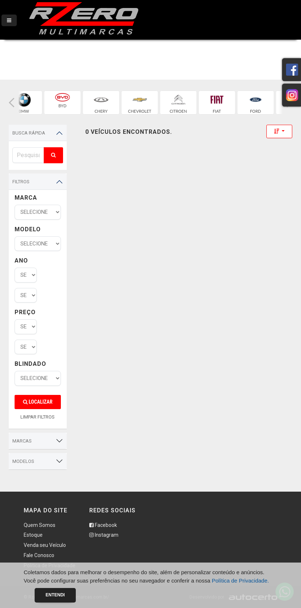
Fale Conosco (39, 555)
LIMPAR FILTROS (37, 417)
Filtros (21, 181)
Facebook (103, 525)
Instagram (103, 535)
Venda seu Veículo (45, 545)
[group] (50, 103)
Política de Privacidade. (240, 580)
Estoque (33, 535)
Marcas (22, 441)
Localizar (37, 402)
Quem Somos (39, 525)
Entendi (55, 594)
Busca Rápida (28, 133)
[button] (12, 103)
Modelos (23, 461)
